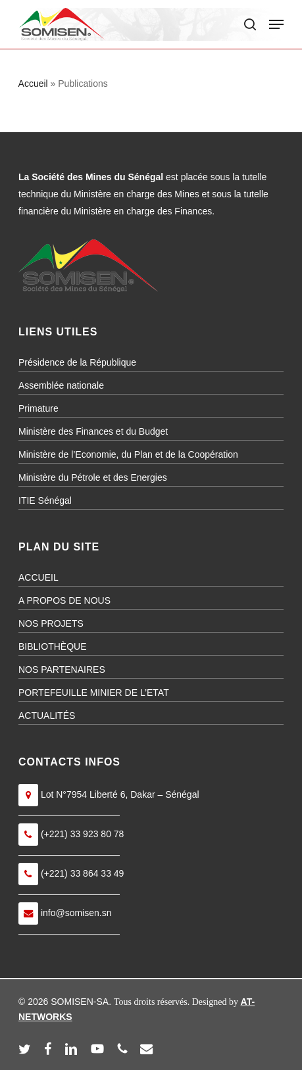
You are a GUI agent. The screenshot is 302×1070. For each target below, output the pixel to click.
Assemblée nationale (61, 385)
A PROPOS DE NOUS (64, 600)
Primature (38, 408)
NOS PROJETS (51, 623)
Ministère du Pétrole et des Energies (92, 477)
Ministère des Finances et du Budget (93, 431)
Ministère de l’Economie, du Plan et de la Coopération (128, 454)
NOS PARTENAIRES (61, 669)
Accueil (33, 83)
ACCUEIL (38, 577)
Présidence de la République (77, 362)
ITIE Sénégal (45, 500)
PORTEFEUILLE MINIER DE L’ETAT (93, 692)
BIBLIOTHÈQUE (52, 646)
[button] (276, 24)
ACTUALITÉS (46, 715)
